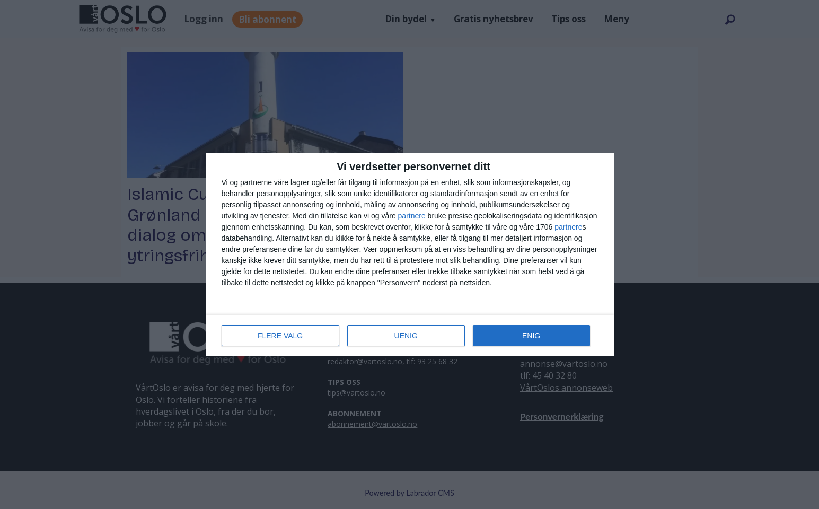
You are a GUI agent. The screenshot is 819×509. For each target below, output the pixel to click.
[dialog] (410, 254)
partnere (412, 216)
